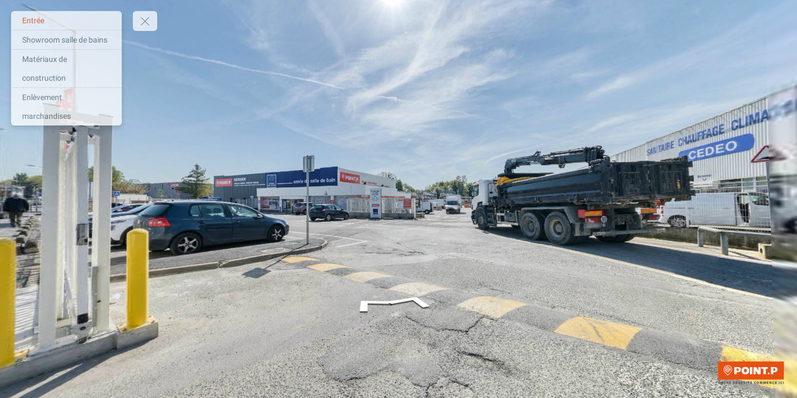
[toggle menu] (145, 21)
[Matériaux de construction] (66, 68)
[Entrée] (66, 20)
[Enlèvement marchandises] (66, 106)
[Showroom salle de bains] (66, 39)
